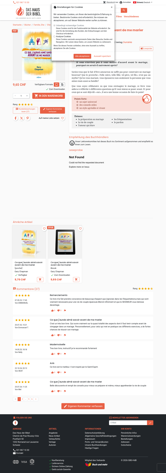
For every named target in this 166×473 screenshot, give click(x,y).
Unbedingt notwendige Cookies (70, 25)
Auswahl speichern (102, 56)
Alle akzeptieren (82, 56)
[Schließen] (112, 7)
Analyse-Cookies (63, 36)
